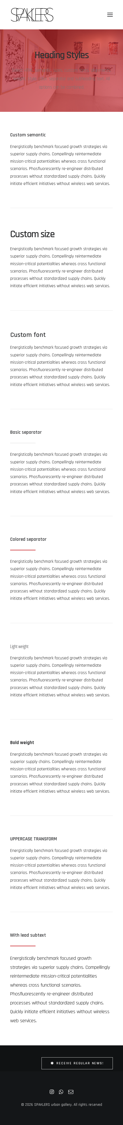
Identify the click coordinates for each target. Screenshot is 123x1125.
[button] (110, 14)
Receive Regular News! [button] (77, 1063)
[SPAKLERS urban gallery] (32, 15)
